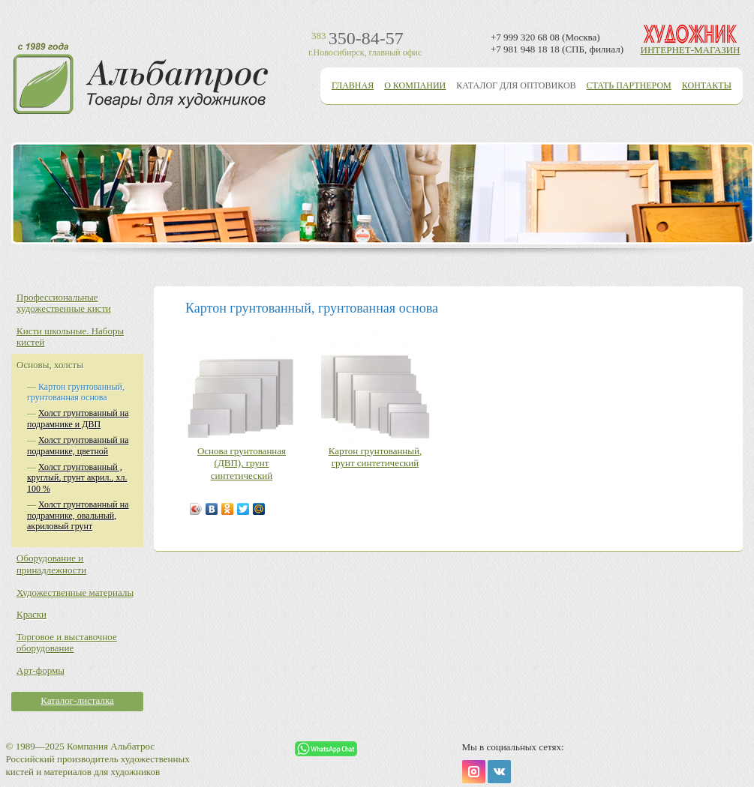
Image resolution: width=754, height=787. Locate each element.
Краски (32, 614)
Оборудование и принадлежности (51, 564)
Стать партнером (629, 85)
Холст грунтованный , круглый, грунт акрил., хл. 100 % (77, 478)
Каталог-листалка (77, 700)
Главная (353, 85)
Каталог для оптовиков (515, 85)
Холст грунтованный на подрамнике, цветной (78, 445)
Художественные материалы (75, 592)
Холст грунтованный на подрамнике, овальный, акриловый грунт (78, 515)
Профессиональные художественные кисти (64, 303)
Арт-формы (41, 670)
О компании (415, 85)
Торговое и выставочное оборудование (67, 642)
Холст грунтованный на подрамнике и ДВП (78, 418)
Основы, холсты (50, 364)
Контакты (706, 85)
